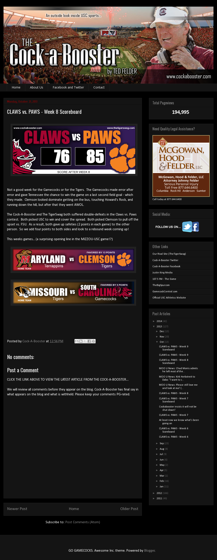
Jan (162, 486)
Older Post (129, 509)
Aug (162, 449)
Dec (162, 331)
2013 (160, 326)
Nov (162, 336)
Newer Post (17, 509)
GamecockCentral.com (164, 291)
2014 (160, 321)
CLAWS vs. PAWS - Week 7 (173, 415)
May (162, 465)
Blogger (149, 551)
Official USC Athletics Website (169, 298)
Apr (162, 470)
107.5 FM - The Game (164, 279)
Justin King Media (162, 272)
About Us (36, 87)
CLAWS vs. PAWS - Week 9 (173, 355)
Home (16, 87)
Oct (162, 342)
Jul (161, 454)
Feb (162, 481)
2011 (160, 498)
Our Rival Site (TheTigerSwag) (169, 254)
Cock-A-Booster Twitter (165, 260)
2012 (160, 493)
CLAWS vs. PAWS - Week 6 (173, 437)
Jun (162, 460)
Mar (162, 476)
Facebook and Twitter (68, 87)
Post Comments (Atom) (82, 522)
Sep (162, 443)
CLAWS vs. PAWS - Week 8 (173, 393)
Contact (99, 87)
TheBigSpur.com (161, 285)
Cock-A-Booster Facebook (166, 266)
